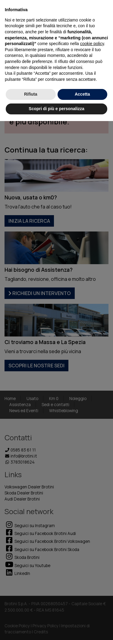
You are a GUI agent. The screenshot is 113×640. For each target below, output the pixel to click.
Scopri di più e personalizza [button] (56, 108)
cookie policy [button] (92, 43)
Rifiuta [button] (30, 94)
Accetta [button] (82, 94)
